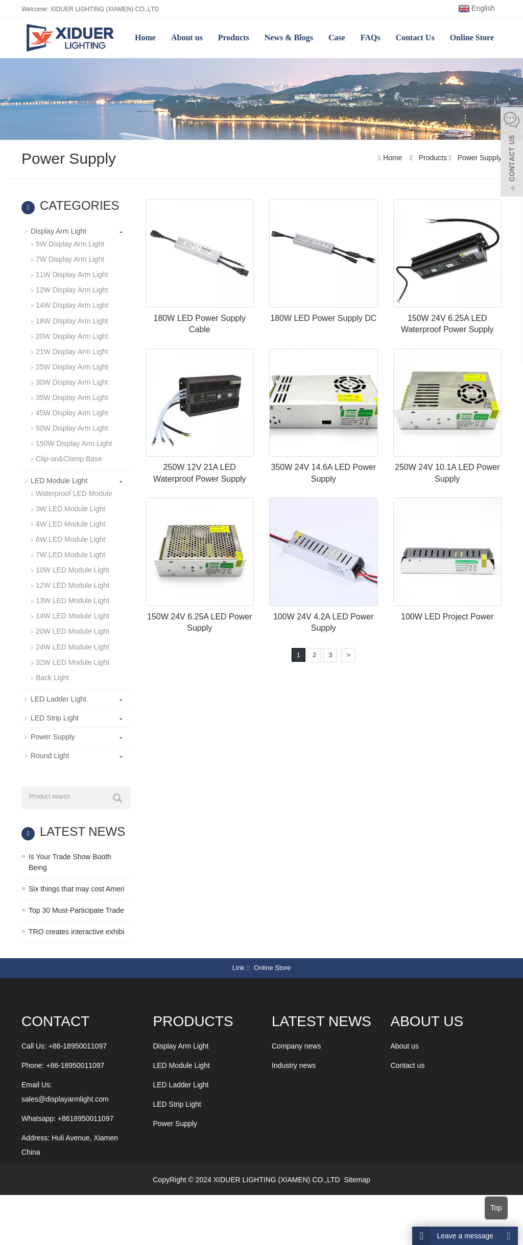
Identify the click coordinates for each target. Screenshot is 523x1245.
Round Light (50, 754)
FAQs (371, 37)
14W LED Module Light (72, 615)
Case (336, 37)
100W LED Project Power (447, 616)
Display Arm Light (58, 231)
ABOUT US (427, 1020)
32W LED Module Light (72, 661)
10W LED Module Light (72, 569)
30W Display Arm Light (72, 382)
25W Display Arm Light (72, 366)
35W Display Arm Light (72, 397)
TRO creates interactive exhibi (77, 930)
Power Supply (479, 158)
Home (145, 37)
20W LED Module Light (72, 630)
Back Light (52, 676)
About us (187, 37)
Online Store (472, 37)
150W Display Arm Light (74, 443)
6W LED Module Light (70, 538)
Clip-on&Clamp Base (69, 458)
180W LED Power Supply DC (323, 318)
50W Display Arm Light (72, 428)
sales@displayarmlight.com (65, 1097)
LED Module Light (59, 480)
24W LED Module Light (72, 645)
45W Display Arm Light (72, 412)
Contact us (408, 1064)
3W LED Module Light (70, 508)
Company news (296, 1044)
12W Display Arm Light (72, 290)
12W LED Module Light (72, 584)
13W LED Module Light (72, 599)
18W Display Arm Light (72, 320)
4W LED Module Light (70, 523)
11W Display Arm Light (72, 274)
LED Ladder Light (58, 697)
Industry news (294, 1064)
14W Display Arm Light (72, 305)
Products (233, 37)
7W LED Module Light (70, 554)
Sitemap (357, 1178)
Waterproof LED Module (74, 492)
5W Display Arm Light (70, 244)
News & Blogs (289, 37)
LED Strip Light (55, 716)
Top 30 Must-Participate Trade (76, 909)
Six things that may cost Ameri (77, 887)
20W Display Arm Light (72, 336)
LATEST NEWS (321, 1020)
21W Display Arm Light (72, 351)
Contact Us (415, 37)
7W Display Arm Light (70, 259)
